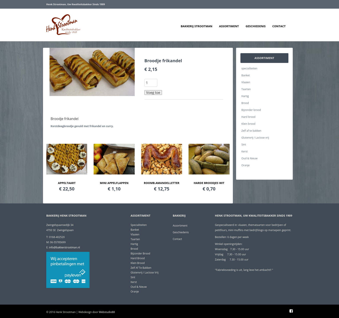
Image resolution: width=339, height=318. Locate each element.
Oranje (245, 165)
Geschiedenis (256, 26)
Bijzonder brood (251, 110)
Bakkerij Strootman (196, 26)
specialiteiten (249, 68)
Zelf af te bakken (251, 131)
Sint (243, 144)
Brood (245, 103)
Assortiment (229, 26)
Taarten (246, 89)
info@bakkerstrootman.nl (64, 247)
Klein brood (248, 124)
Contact (279, 26)
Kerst (244, 151)
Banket (245, 75)
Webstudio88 (107, 312)
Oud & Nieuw (249, 158)
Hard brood (248, 117)
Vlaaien (245, 82)
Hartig (245, 96)
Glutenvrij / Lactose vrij (255, 137)
